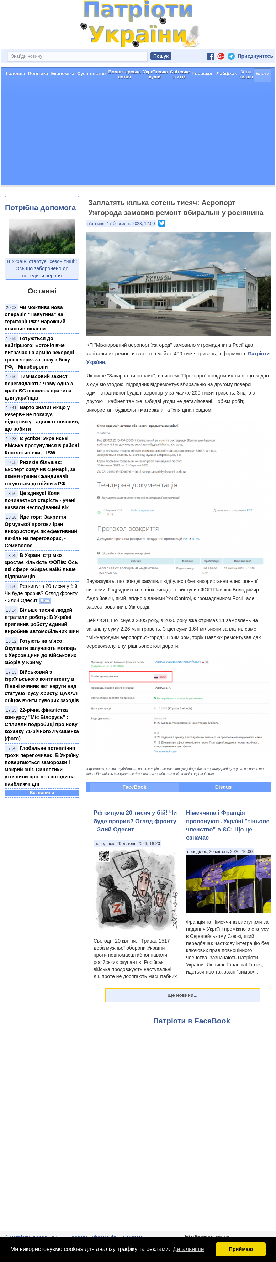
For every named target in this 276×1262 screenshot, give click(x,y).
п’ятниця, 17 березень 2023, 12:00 (121, 248)
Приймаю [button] (241, 1249)
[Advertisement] (138, 160)
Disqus (223, 812)
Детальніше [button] (188, 1249)
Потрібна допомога (40, 233)
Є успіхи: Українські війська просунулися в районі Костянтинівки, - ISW (42, 471)
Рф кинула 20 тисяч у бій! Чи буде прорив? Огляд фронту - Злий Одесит (42, 619)
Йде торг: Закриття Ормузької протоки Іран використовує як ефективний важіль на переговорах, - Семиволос (41, 556)
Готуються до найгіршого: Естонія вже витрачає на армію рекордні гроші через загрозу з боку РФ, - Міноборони (39, 378)
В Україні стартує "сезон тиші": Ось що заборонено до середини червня (42, 294)
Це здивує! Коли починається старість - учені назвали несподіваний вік (40, 526)
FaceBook (135, 812)
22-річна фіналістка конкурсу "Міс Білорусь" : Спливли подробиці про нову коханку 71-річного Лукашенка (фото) (42, 749)
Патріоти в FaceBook (191, 1046)
